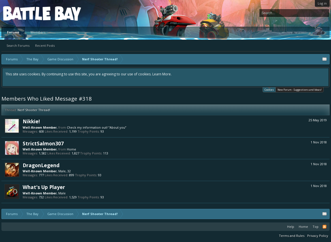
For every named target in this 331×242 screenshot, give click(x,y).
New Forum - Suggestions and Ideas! (299, 90)
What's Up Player (44, 187)
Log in (322, 3)
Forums (13, 32)
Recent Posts (45, 45)
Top (316, 226)
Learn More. (162, 74)
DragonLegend (41, 165)
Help (290, 226)
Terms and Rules (291, 235)
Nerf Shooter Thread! (34, 110)
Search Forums (18, 45)
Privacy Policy (317, 235)
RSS (324, 226)
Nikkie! (31, 121)
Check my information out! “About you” (96, 127)
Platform (23, 13)
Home (71, 149)
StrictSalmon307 (43, 143)
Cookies (269, 89)
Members (38, 32)
